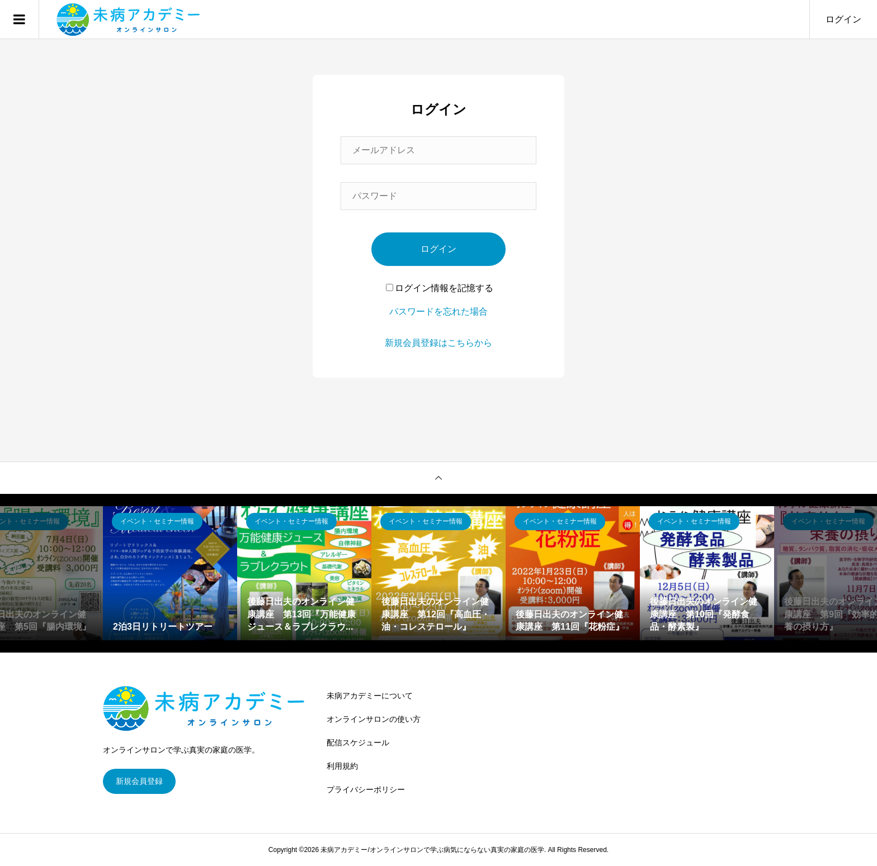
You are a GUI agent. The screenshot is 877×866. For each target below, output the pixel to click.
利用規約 (342, 766)
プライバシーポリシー (366, 789)
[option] (170, 573)
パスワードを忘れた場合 (438, 311)
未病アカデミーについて (370, 695)
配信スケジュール (358, 742)
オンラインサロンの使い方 (374, 719)
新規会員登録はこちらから (438, 343)
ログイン (843, 19)
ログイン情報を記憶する (439, 288)
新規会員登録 (139, 781)
